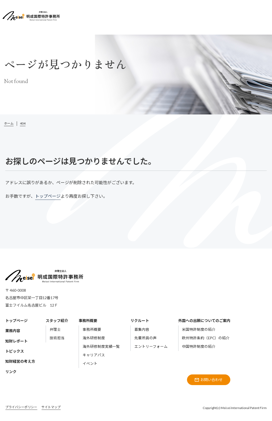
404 (23, 123)
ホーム (9, 123)
